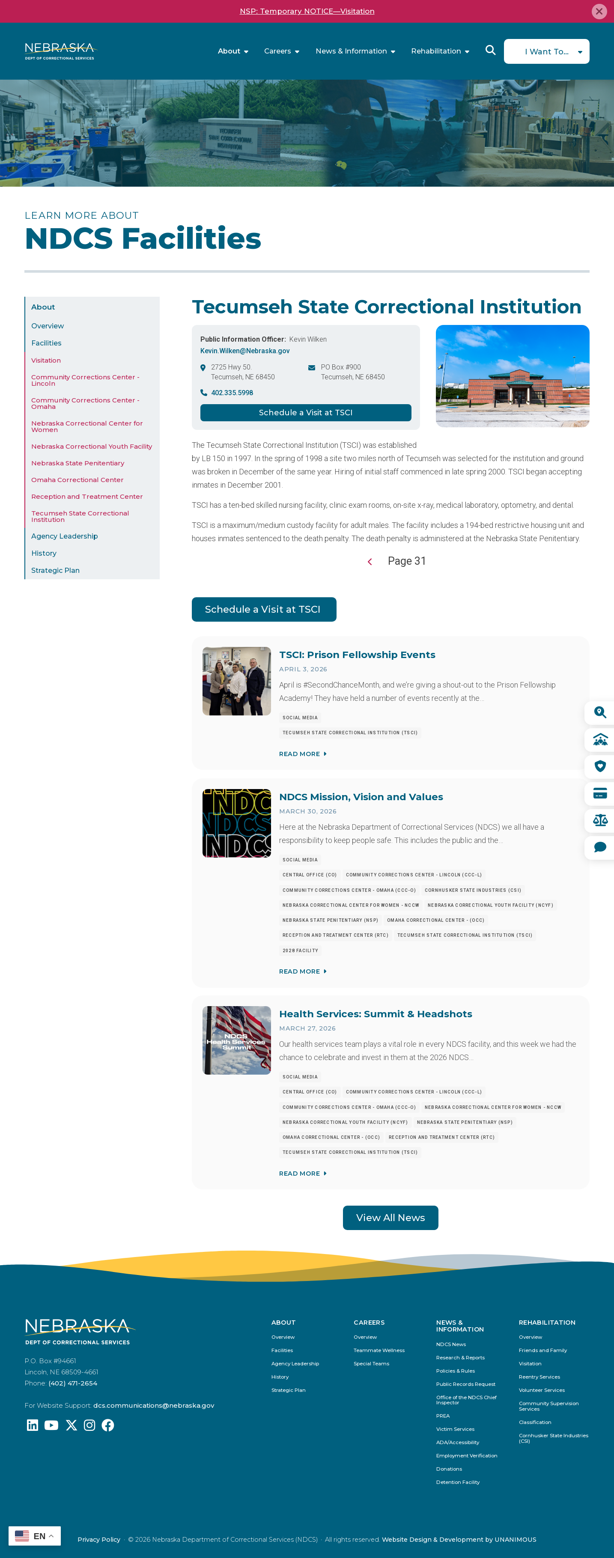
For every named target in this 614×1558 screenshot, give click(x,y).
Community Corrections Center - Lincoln (85, 380)
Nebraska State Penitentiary (77, 463)
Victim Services (455, 1429)
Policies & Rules (455, 1371)
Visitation (46, 360)
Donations (449, 1469)
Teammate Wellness (379, 1350)
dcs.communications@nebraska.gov (153, 1405)
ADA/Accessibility (457, 1442)
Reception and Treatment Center (87, 496)
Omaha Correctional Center (77, 480)
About (229, 51)
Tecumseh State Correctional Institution (80, 516)
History (44, 553)
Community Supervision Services (549, 1406)
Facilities (46, 343)
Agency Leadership (64, 536)
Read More (299, 754)
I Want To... (547, 52)
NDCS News (451, 1344)
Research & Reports (460, 1358)
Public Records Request (465, 1384)
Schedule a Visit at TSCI (306, 412)
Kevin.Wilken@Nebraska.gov (245, 351)
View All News (390, 1218)
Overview (47, 326)
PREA (443, 1416)
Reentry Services (539, 1377)
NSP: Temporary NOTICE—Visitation (307, 11)
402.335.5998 (232, 393)
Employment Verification (467, 1456)
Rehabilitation (436, 51)
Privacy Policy (98, 1539)
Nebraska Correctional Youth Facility (91, 446)
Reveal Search (491, 50)
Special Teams (371, 1364)
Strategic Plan (55, 570)
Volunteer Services (542, 1390)
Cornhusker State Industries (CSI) (553, 1438)
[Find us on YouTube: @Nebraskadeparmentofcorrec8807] (51, 1428)
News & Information (351, 51)
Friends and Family (543, 1350)
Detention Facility (458, 1482)
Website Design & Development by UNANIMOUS (459, 1539)
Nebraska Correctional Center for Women (87, 426)
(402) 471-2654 (72, 1383)
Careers (277, 51)
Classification (535, 1422)
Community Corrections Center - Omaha (85, 403)
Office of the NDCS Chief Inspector (466, 1400)
